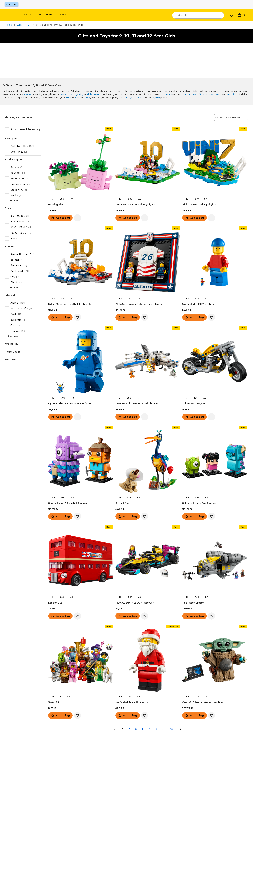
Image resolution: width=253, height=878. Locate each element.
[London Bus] (80, 561)
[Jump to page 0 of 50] (114, 729)
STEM (63, 94)
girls (77, 97)
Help (63, 14)
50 (171, 729)
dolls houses (94, 94)
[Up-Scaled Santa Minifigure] (147, 661)
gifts (68, 97)
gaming (80, 94)
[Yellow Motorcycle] (214, 362)
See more (11, 200)
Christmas (139, 97)
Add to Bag (63, 217)
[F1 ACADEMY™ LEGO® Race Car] (147, 561)
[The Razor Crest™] (214, 561)
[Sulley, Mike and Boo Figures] (214, 462)
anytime (155, 97)
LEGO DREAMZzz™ (191, 94)
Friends (218, 94)
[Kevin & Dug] (147, 462)
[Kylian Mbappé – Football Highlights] (80, 263)
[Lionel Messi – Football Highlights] (147, 163)
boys (87, 97)
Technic (231, 94)
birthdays (128, 97)
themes (168, 94)
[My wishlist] (231, 15)
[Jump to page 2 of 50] (180, 729)
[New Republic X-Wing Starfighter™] (147, 362)
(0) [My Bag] (241, 15)
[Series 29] (80, 661)
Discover (45, 14)
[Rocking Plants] (80, 163)
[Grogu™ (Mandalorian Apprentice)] (214, 661)
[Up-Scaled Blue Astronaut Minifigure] (80, 362)
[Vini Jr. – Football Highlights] (214, 163)
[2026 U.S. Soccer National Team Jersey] (147, 263)
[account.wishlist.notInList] (77, 217)
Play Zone (11, 4)
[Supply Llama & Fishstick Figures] (80, 462)
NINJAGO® (207, 94)
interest (28, 94)
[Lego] (9, 14)
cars (72, 94)
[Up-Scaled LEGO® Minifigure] (214, 263)
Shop (27, 14)
